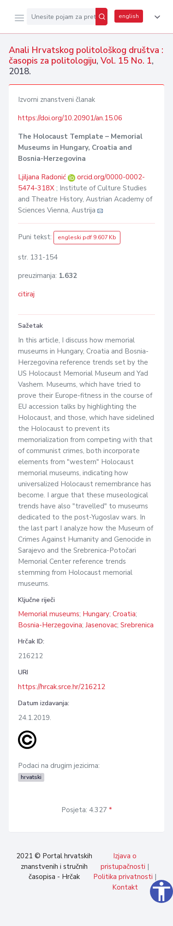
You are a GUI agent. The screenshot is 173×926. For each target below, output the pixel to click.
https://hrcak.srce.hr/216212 (61, 686)
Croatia (124, 614)
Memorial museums (48, 614)
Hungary (96, 614)
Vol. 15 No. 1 (126, 61)
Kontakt (125, 887)
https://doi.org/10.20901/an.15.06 (70, 118)
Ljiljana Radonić (43, 177)
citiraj (26, 294)
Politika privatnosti (123, 876)
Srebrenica (137, 625)
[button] (155, 17)
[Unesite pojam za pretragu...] (61, 16)
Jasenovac (101, 625)
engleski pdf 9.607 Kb (87, 237)
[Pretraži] (101, 16)
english (129, 16)
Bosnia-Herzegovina (50, 625)
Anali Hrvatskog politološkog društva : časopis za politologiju (86, 55)
